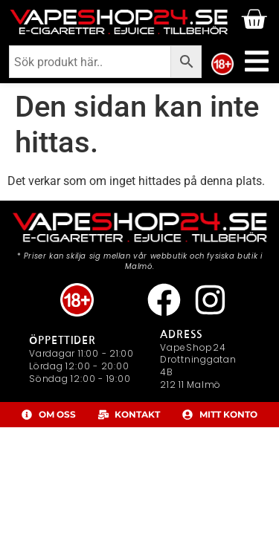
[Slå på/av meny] (257, 61)
